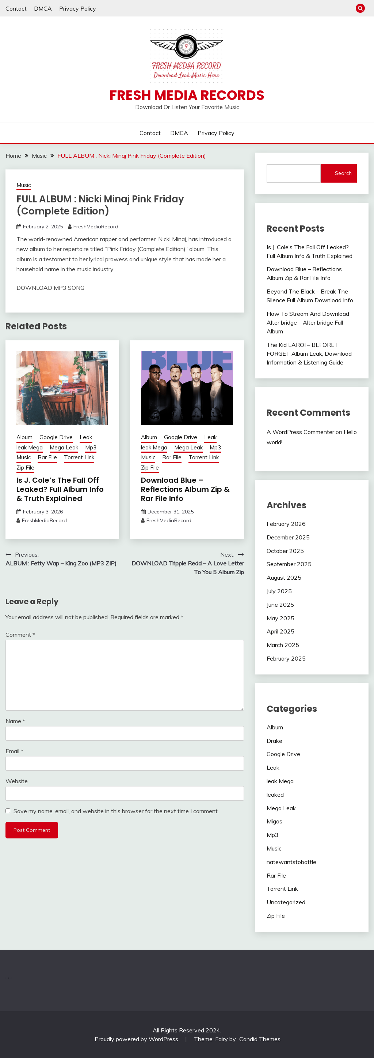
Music (23, 185)
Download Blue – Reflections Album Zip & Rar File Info (185, 489)
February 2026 (286, 523)
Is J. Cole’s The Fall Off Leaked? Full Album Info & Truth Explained (60, 489)
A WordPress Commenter (300, 431)
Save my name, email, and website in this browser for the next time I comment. (116, 811)
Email (14, 751)
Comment (20, 634)
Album (24, 437)
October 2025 (285, 550)
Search (343, 173)
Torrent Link (79, 457)
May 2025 (280, 618)
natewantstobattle (291, 862)
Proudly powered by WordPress (137, 1039)
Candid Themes (259, 1039)
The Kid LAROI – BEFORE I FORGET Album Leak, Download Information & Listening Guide (309, 353)
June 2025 (280, 604)
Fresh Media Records (187, 95)
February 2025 (286, 658)
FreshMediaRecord (95, 226)
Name (15, 721)
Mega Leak (64, 447)
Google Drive (56, 437)
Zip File (25, 467)
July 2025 (279, 591)
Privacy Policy (77, 8)
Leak (86, 437)
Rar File (47, 457)
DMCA (43, 8)
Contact (16, 8)
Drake (274, 740)
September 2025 (289, 564)
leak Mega (29, 447)
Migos (274, 821)
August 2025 (284, 577)
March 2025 (283, 644)
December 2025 (288, 537)
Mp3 (90, 447)
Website (16, 781)
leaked (275, 794)
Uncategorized (286, 902)
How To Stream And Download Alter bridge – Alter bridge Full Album (308, 322)
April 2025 (280, 631)
